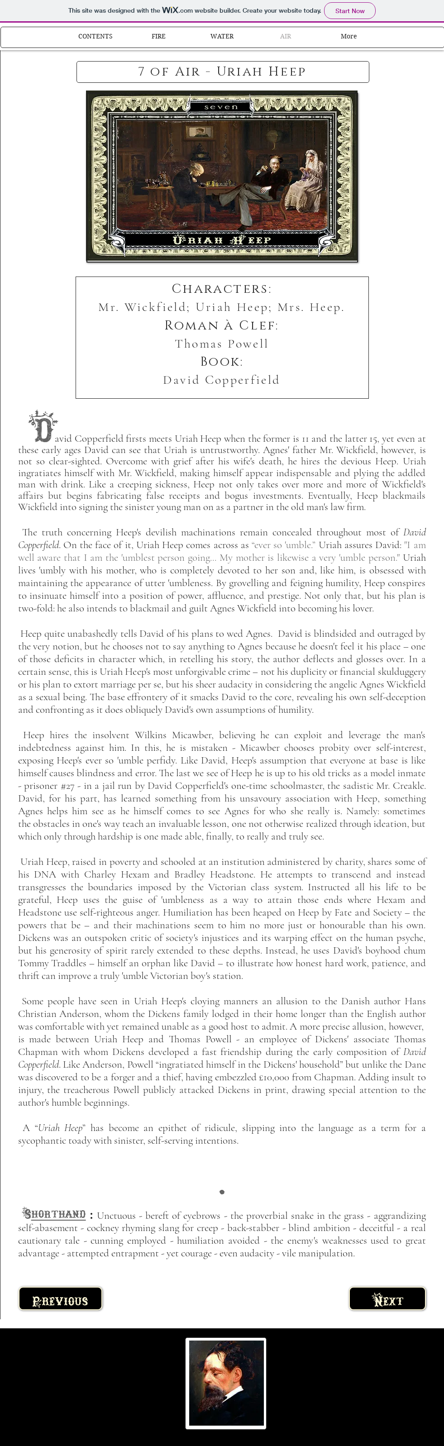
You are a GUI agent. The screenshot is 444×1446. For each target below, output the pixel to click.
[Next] (387, 1298)
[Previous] (60, 1298)
